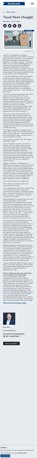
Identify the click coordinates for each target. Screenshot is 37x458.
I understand (5, 456)
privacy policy (22, 453)
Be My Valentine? (11, 336)
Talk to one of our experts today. (14, 303)
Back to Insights (11, 343)
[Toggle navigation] (32, 3)
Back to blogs (9, 12)
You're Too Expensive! (14, 334)
